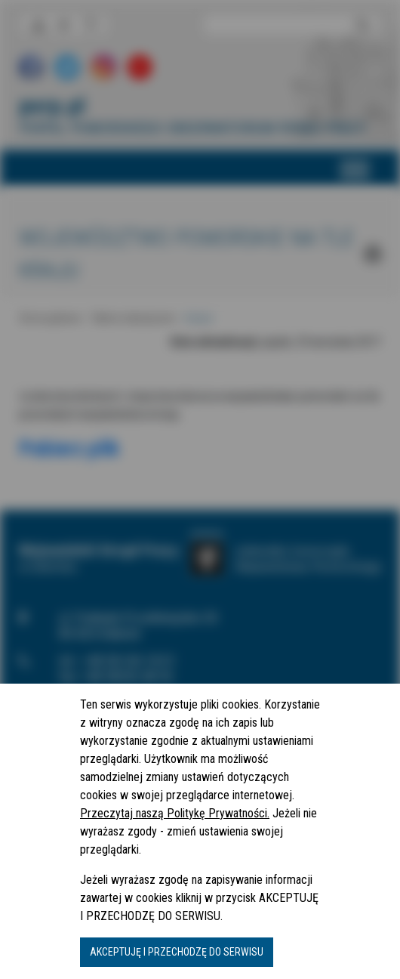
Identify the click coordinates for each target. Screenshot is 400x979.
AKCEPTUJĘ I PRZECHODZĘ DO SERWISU (176, 952)
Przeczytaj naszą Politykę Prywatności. (174, 813)
